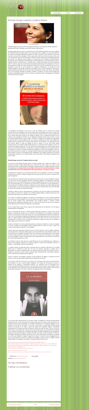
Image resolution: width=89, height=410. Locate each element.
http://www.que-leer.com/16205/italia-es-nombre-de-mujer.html (20, 348)
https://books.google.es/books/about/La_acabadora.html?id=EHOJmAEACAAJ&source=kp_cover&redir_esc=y (30, 351)
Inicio (35, 404)
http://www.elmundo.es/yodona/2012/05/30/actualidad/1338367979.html (27, 342)
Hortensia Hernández (22, 356)
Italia (14, 358)
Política (24, 358)
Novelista (19, 358)
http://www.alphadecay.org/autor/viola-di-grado (17, 350)
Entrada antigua (54, 404)
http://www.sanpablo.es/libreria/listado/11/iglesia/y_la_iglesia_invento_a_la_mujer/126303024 (32, 344)
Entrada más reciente (14, 404)
